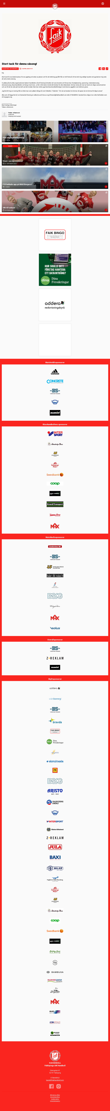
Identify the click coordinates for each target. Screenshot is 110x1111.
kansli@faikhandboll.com (55, 1080)
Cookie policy (55, 1099)
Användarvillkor (55, 1097)
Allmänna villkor (55, 1095)
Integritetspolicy (55, 1101)
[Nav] (4, 3)
